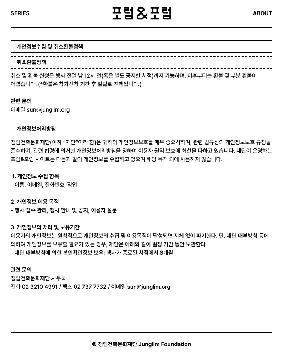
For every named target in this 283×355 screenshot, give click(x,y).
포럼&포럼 (141, 13)
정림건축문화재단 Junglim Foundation (144, 344)
